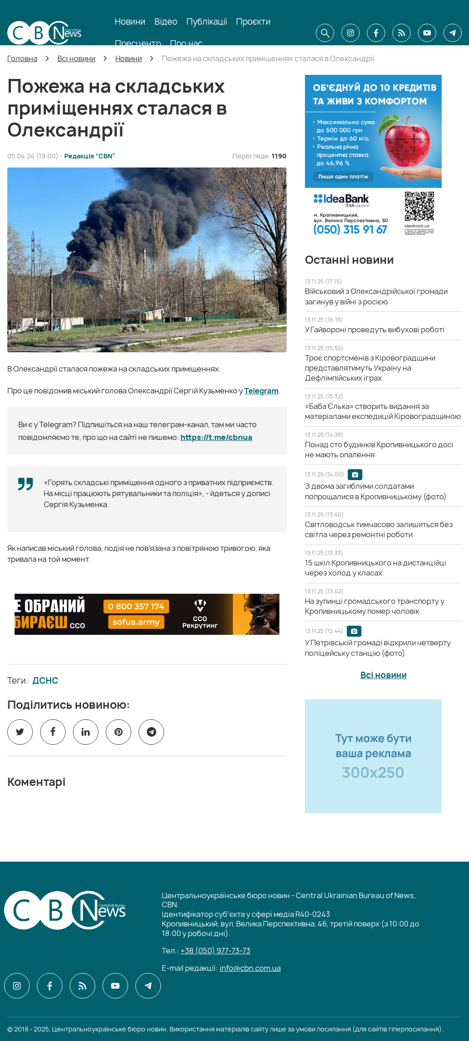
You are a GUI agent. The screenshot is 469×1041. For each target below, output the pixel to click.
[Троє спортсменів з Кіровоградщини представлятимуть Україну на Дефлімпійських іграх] (370, 368)
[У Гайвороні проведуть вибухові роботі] (374, 329)
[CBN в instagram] (350, 33)
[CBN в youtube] (427, 33)
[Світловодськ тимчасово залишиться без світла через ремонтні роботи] (379, 529)
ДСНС (45, 680)
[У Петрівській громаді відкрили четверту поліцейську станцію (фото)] (378, 648)
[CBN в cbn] (401, 33)
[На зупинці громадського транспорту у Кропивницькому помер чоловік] (374, 606)
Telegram (261, 391)
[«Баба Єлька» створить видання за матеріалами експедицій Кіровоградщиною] (383, 411)
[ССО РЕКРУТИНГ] (147, 614)
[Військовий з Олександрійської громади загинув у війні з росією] (376, 296)
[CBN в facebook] (376, 33)
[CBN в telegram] (452, 33)
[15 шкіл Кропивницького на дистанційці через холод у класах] (375, 568)
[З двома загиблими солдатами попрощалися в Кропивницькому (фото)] (376, 491)
